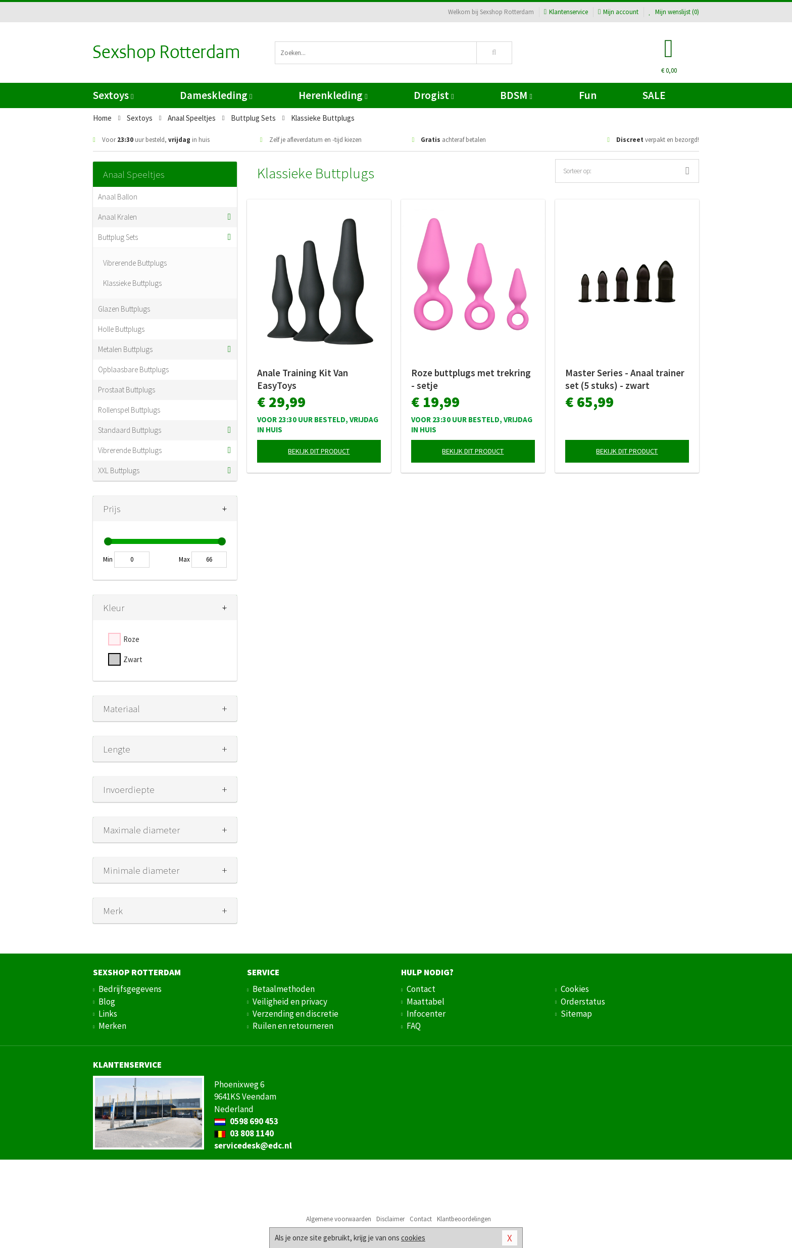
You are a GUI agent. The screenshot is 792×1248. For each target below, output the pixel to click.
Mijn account (618, 12)
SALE (654, 95)
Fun (588, 95)
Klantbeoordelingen (464, 1219)
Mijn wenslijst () (674, 12)
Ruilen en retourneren (293, 1025)
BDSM (516, 95)
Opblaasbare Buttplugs (133, 369)
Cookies (575, 988)
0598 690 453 (246, 1121)
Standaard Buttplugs (129, 430)
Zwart (132, 659)
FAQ (414, 1025)
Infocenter (426, 1013)
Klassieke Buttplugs (132, 283)
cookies (413, 1237)
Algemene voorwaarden (338, 1219)
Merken (112, 1025)
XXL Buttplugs (118, 470)
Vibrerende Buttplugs (135, 263)
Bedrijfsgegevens (130, 988)
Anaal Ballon (117, 197)
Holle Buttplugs (121, 329)
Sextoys (113, 95)
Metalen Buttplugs (125, 349)
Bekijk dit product (319, 451)
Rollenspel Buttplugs (129, 410)
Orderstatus (583, 1001)
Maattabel (425, 1001)
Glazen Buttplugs (124, 309)
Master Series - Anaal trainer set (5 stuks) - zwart (624, 379)
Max (184, 559)
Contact (421, 988)
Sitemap (576, 1013)
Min (108, 559)
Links (107, 1013)
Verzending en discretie (295, 1013)
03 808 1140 (244, 1133)
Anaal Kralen (117, 217)
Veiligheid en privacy (290, 1001)
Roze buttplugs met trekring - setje (471, 379)
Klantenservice (566, 12)
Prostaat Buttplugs (126, 389)
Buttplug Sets (118, 237)
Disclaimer (390, 1219)
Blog (106, 1001)
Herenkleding (333, 95)
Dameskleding (216, 95)
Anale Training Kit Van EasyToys (302, 379)
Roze (131, 639)
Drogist (434, 95)
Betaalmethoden (284, 988)
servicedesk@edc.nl (253, 1145)
